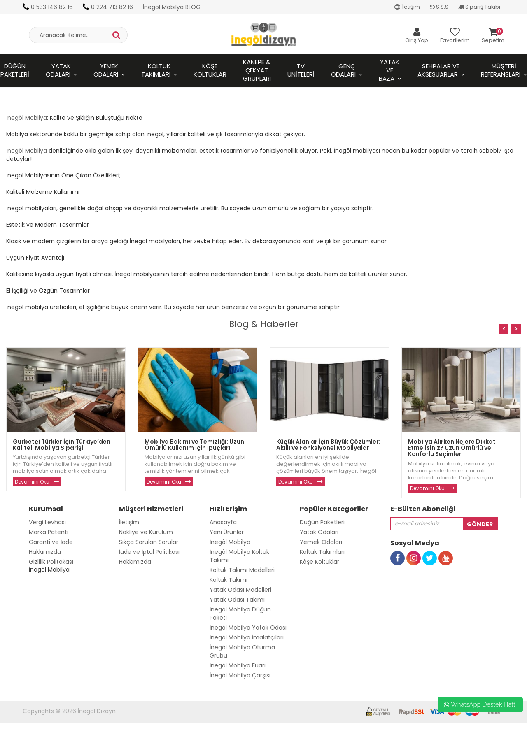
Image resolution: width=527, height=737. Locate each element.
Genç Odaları (343, 70)
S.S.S (439, 7)
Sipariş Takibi (479, 7)
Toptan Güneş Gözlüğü (33, 733)
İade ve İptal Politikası (149, 552)
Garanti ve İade (51, 542)
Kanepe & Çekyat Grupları (257, 70)
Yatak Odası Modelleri (240, 590)
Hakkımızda (45, 552)
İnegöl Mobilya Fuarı (238, 665)
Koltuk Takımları (155, 70)
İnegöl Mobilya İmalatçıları (247, 637)
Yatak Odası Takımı (237, 599)
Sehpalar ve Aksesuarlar (438, 70)
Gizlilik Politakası (51, 562)
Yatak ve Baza (389, 70)
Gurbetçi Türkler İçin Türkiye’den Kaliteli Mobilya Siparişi (61, 444)
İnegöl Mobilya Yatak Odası (248, 627)
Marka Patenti (48, 532)
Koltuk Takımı (228, 580)
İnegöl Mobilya (26, 118)
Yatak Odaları (58, 70)
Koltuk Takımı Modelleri (242, 570)
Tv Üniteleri (301, 70)
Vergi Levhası (47, 522)
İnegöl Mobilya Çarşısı (240, 675)
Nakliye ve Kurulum (146, 532)
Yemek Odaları (105, 70)
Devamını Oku (32, 481)
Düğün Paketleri (322, 522)
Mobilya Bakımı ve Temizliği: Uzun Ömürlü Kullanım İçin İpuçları (194, 444)
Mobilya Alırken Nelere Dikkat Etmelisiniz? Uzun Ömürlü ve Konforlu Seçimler (452, 447)
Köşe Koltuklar (210, 70)
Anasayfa (223, 522)
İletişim (407, 7)
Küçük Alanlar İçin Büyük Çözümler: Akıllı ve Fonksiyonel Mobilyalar (328, 444)
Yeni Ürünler (227, 532)
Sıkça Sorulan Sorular (148, 542)
